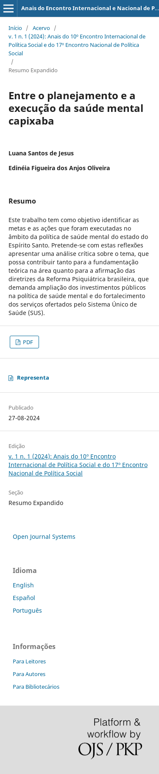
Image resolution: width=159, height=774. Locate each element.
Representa (33, 377)
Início (15, 28)
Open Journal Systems (44, 536)
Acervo (41, 28)
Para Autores (29, 674)
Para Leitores (29, 661)
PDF (27, 342)
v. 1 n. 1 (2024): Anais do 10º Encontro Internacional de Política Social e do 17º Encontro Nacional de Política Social (76, 45)
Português (27, 610)
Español (24, 598)
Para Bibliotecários (36, 686)
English (23, 585)
